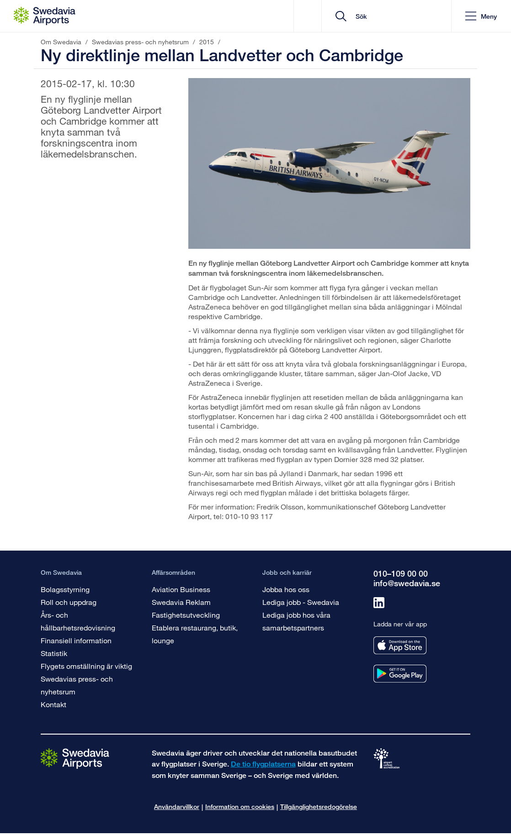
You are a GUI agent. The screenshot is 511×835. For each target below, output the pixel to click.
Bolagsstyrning (65, 589)
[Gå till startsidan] (75, 758)
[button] (481, 16)
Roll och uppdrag (68, 602)
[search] (389, 16)
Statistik (54, 653)
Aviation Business (181, 589)
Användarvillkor (176, 806)
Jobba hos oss (285, 589)
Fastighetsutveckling (186, 614)
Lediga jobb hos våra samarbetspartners (296, 621)
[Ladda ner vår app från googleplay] (399, 673)
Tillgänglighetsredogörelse (318, 806)
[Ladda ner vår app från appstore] (399, 645)
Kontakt (53, 704)
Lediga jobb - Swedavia (300, 602)
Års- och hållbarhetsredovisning (78, 621)
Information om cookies (239, 806)
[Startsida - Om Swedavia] (44, 16)
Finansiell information (76, 640)
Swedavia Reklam (181, 602)
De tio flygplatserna (263, 764)
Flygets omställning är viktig (86, 666)
